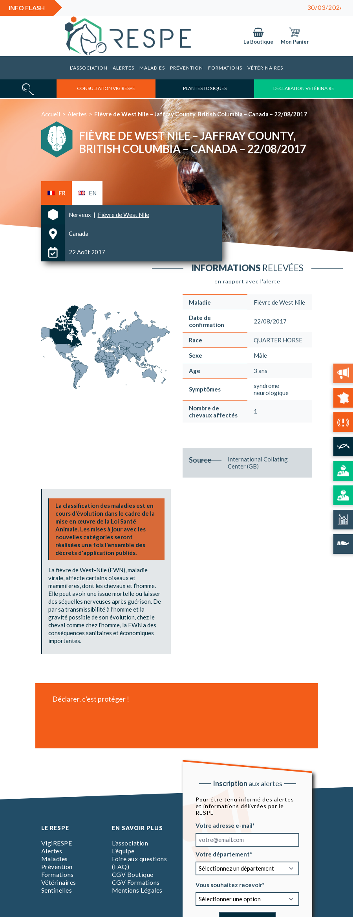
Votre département (223, 853)
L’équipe (123, 851)
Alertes (123, 68)
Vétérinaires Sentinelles (58, 886)
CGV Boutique (133, 874)
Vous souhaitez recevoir (229, 884)
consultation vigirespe (106, 88)
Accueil (50, 114)
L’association (89, 68)
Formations (225, 68)
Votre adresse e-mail (224, 825)
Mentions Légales (137, 890)
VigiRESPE (56, 843)
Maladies (152, 68)
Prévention (186, 68)
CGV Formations (136, 882)
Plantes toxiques (205, 88)
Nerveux (80, 214)
